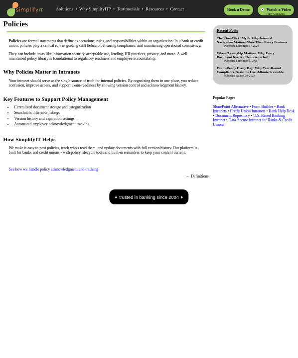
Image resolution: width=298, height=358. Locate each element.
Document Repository (232, 115)
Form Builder (263, 106)
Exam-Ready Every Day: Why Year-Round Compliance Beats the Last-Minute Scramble (250, 70)
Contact (177, 8)
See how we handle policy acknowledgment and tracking (54, 169)
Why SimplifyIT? (95, 8)
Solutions (64, 8)
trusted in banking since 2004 (149, 197)
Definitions (199, 176)
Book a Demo (238, 9)
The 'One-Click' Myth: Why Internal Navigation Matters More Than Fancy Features (252, 40)
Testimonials (128, 8)
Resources (155, 8)
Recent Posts (227, 30)
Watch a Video (279, 9)
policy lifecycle (83, 152)
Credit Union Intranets (248, 111)
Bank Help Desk (282, 111)
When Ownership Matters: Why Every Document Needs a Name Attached (246, 55)
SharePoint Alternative (231, 106)
